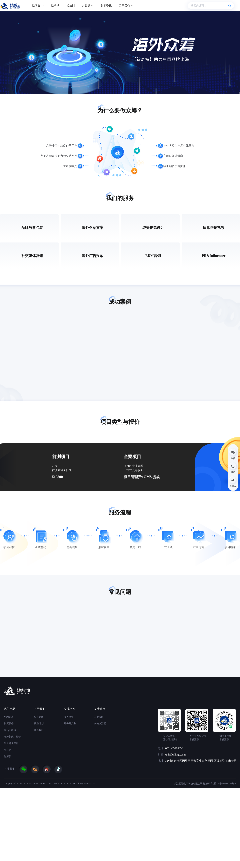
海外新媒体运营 (12, 736)
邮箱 (160, 754)
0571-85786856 (174, 748)
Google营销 (10, 730)
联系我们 (39, 730)
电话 (160, 748)
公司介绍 (39, 716)
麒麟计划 (39, 723)
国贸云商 (99, 716)
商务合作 (69, 716)
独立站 (7, 749)
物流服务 (9, 723)
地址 (160, 760)
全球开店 (9, 716)
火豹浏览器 (100, 723)
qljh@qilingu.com (175, 754)
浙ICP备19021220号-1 (224, 783)
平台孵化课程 (11, 743)
